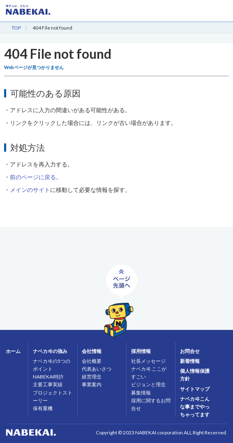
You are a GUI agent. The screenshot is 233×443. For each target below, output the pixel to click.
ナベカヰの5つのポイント (51, 365)
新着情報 (190, 361)
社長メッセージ (148, 361)
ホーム (13, 351)
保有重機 (43, 408)
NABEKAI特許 (48, 377)
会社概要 (92, 361)
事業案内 (92, 384)
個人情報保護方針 (195, 375)
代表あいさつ (96, 369)
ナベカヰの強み (50, 351)
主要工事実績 (47, 384)
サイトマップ (195, 389)
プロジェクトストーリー (52, 397)
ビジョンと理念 (148, 384)
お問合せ (190, 351)
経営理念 (92, 377)
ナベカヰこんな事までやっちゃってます (195, 407)
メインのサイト (30, 189)
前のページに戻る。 (36, 176)
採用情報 (141, 351)
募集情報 (141, 393)
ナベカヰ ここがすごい (148, 373)
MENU (220, 14)
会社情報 (92, 351)
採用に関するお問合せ (151, 404)
